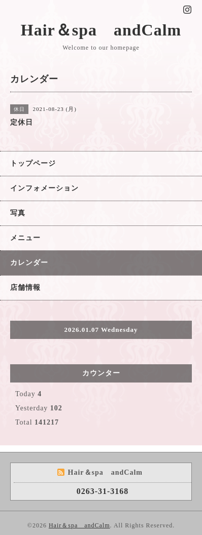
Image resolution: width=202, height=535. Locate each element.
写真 (17, 213)
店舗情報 (25, 287)
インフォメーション (44, 188)
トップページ (33, 163)
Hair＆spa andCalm (101, 30)
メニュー (25, 238)
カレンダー (29, 262)
